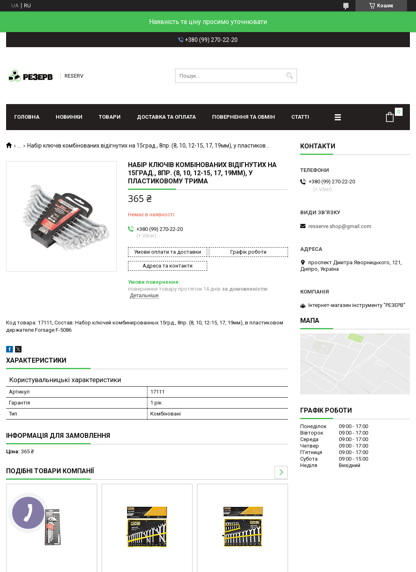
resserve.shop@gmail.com (339, 226)
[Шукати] (290, 76)
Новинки (69, 117)
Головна (26, 117)
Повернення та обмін (243, 117)
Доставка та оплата (166, 117)
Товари (110, 117)
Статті (300, 117)
